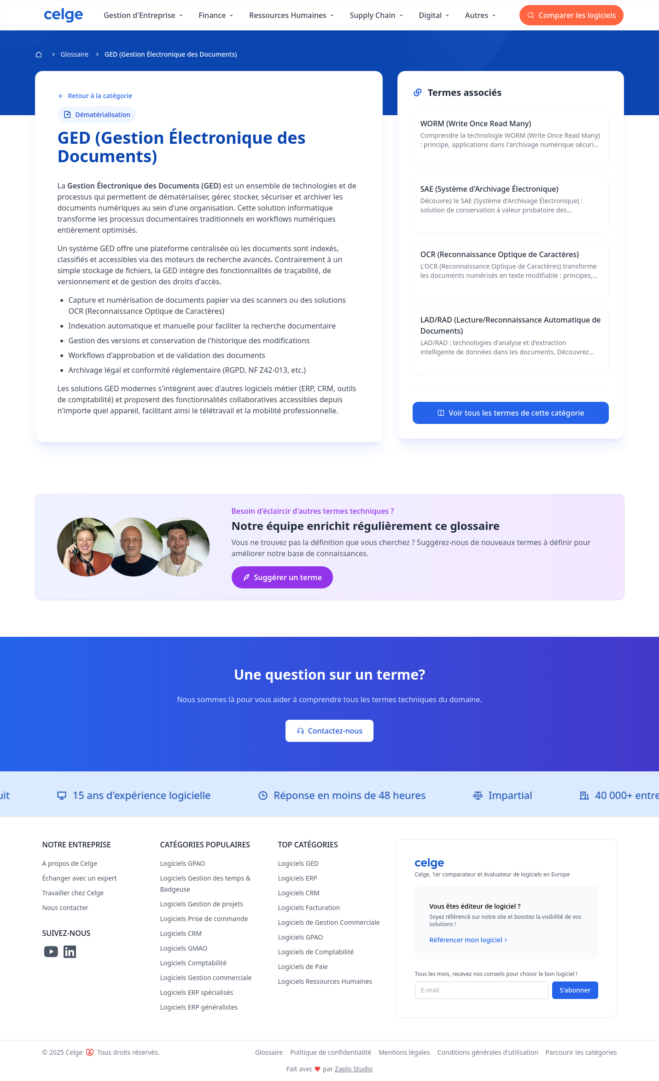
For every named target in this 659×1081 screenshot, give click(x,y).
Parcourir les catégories (581, 1052)
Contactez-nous (330, 730)
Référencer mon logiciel (469, 940)
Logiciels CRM (181, 933)
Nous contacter (65, 907)
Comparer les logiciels (571, 15)
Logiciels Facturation (309, 907)
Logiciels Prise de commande (204, 918)
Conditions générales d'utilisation (487, 1052)
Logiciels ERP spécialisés (196, 992)
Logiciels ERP (297, 878)
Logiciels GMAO (184, 948)
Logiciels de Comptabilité (316, 951)
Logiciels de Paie (303, 966)
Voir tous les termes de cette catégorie (510, 412)
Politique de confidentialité (330, 1052)
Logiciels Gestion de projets (201, 903)
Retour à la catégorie (95, 95)
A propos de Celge (70, 863)
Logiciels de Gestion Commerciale (329, 922)
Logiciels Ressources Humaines (325, 981)
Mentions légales (404, 1052)
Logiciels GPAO (182, 863)
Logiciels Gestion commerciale (206, 977)
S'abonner (575, 990)
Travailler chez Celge (73, 892)
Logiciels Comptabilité (193, 962)
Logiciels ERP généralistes (199, 1007)
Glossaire (75, 54)
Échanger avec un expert (79, 878)
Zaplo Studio (354, 1068)
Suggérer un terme (282, 577)
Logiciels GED (298, 863)
